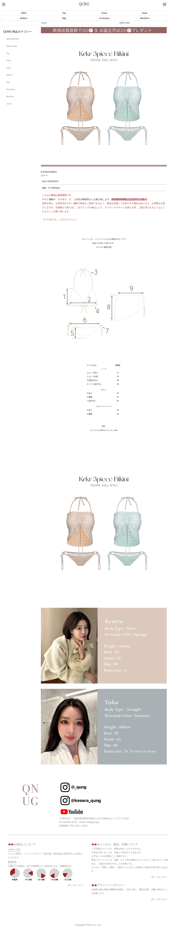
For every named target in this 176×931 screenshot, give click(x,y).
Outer (144, 13)
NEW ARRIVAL (12, 39)
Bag (64, 18)
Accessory (104, 18)
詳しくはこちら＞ (76, 885)
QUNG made (124, 23)
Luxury (44, 23)
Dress (104, 13)
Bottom (23, 18)
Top (64, 13)
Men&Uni (144, 18)
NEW (23, 13)
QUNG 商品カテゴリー (17, 31)
